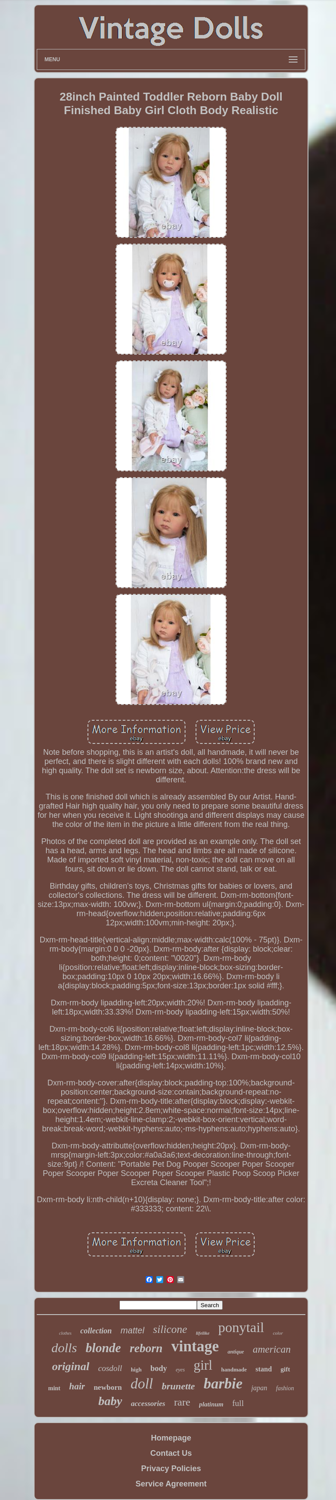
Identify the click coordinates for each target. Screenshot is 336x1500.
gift (285, 1369)
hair (77, 1386)
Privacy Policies (171, 1468)
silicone (170, 1329)
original (70, 1366)
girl (202, 1365)
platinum (211, 1404)
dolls (64, 1347)
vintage (195, 1346)
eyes (180, 1370)
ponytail (241, 1327)
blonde (103, 1348)
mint (54, 1388)
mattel (132, 1330)
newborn (108, 1387)
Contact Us (171, 1453)
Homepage (171, 1438)
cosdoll (110, 1368)
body (158, 1368)
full (238, 1403)
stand (264, 1369)
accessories (148, 1403)
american (272, 1349)
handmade (234, 1369)
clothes (65, 1333)
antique (236, 1352)
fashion (285, 1388)
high (136, 1369)
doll (141, 1384)
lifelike (203, 1333)
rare (182, 1402)
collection (96, 1330)
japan (259, 1388)
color (278, 1333)
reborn (146, 1348)
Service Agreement (171, 1483)
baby (110, 1401)
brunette (178, 1386)
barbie (223, 1383)
